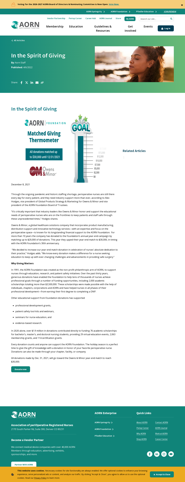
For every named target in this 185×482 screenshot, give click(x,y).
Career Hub (90, 18)
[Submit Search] (171, 19)
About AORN (141, 422)
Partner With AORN (24, 464)
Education (76, 26)
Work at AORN (161, 433)
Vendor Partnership (56, 18)
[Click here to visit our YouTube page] (171, 454)
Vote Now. (114, 4)
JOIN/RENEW (170, 11)
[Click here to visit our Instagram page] (164, 454)
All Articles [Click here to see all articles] (18, 40)
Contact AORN (161, 422)
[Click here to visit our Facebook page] (149, 454)
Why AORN (141, 433)
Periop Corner (75, 18)
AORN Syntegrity (95, 11)
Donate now (21, 369)
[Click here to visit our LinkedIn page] (157, 454)
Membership (54, 26)
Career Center (161, 439)
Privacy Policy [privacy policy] (40, 478)
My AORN (130, 19)
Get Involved (130, 28)
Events (148, 26)
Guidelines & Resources (103, 28)
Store (118, 18)
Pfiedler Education (146, 11)
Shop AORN (141, 439)
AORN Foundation (121, 11)
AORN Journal (105, 18)
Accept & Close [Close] (161, 474)
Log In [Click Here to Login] (165, 28)
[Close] (182, 4)
